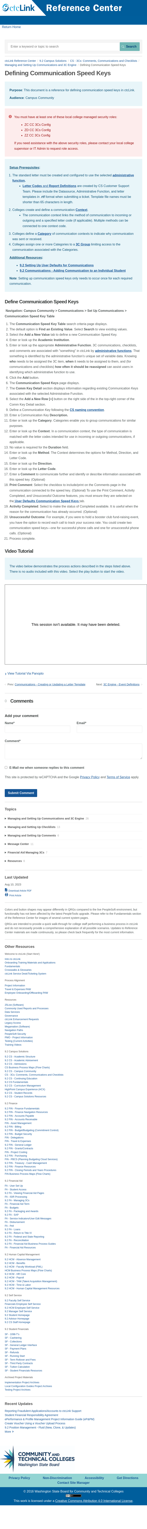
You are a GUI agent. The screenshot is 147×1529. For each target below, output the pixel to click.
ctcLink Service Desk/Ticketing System (25, 973)
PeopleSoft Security (15, 1034)
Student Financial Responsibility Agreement (31, 1415)
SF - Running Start (15, 1356)
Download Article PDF (20, 890)
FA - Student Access (15, 1189)
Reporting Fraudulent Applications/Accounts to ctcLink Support (43, 1410)
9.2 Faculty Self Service (17, 1300)
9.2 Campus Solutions (53, 60)
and (49, 186)
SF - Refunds (12, 1352)
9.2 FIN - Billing (13, 1126)
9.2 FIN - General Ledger (18, 1145)
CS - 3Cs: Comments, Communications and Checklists (103, 60)
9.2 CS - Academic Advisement (21, 1060)
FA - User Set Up (14, 1185)
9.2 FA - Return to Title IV (18, 1233)
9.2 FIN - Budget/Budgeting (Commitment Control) (31, 1130)
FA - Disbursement (15, 1222)
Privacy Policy (90, 777)
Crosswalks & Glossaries (18, 970)
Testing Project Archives (17, 1389)
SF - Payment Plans (15, 1348)
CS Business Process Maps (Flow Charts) (27, 1067)
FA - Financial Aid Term (17, 1204)
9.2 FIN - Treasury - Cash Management (26, 1163)
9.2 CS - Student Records (18, 1093)
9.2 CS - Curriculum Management (23, 1085)
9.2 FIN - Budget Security (18, 1134)
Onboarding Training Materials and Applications (30, 962)
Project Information (15, 985)
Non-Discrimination (57, 1478)
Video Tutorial (19, 551)
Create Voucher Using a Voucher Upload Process (35, 1423)
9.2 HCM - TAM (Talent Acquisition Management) (31, 1281)
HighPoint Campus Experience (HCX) (25, 1089)
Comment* (73, 749)
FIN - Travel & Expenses (18, 1141)
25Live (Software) (14, 1005)
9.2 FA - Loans (12, 1229)
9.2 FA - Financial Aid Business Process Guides (30, 1243)
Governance (11, 1015)
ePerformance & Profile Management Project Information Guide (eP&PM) (49, 1419)
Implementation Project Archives (22, 1382)
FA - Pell (9, 1226)
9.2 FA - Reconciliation (17, 1240)
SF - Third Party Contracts (19, 1363)
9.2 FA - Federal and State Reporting (24, 1236)
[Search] (73, 46)
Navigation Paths (14, 1030)
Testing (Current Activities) (19, 1041)
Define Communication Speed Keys (41, 302)
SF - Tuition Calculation (17, 1366)
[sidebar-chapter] (73, 819)
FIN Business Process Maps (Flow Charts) (27, 1174)
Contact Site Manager (73, 1482)
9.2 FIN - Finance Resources (20, 1166)
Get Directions (127, 1478)
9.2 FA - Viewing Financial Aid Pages (24, 1193)
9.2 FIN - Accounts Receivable (21, 1119)
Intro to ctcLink (13, 959)
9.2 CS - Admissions (15, 1064)
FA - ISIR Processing (16, 1196)
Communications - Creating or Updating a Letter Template (50, 684)
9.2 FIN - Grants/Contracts (19, 1148)
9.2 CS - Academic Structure (20, 1056)
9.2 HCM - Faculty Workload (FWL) (23, 1266)
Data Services (12, 1012)
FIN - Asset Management (18, 1123)
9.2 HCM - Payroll (14, 1277)
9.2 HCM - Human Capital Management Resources (32, 1288)
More (8, 1431)
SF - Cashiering (13, 1337)
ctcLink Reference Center (20, 60)
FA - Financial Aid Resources (20, 1247)
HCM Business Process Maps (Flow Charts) (28, 1270)
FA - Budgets (12, 1207)
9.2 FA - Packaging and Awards (21, 1211)
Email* (109, 727)
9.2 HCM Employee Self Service (22, 1307)
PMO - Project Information (19, 1037)
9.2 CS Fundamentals (16, 1082)
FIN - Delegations (14, 1137)
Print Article (15, 895)
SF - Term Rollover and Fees (20, 1359)
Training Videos (13, 1044)
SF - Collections (13, 1341)
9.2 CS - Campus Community (20, 1071)
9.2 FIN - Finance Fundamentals (22, 1108)
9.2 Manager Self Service (18, 1311)
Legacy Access (13, 1023)
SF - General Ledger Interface (21, 1345)
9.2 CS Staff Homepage (17, 1322)
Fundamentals (12, 966)
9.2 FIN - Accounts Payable (19, 1116)
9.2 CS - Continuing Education (21, 1078)
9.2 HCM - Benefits (15, 1263)
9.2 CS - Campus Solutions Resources (25, 1096)
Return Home (11, 27)
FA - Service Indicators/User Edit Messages (28, 1218)
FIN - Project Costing (16, 1152)
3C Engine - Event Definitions (121, 684)
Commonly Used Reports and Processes (26, 1008)
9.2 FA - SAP (12, 1214)
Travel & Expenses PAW (18, 989)
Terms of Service (118, 777)
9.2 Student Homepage (17, 1315)
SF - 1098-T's (12, 1334)
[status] (73, 94)
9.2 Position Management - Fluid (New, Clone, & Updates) (40, 1427)
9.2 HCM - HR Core (15, 1274)
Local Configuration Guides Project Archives (28, 1386)
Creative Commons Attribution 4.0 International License (93, 1501)
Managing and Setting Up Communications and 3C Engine (40, 65)
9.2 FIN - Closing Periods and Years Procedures (30, 1170)
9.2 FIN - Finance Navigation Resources (26, 1112)
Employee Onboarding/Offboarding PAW (26, 992)
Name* (37, 727)
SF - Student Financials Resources (23, 1370)
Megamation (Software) (17, 1026)
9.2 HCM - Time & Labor (18, 1285)
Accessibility (94, 1478)
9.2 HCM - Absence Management (23, 1259)
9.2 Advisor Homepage (17, 1318)
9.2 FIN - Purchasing (16, 1155)
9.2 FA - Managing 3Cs (17, 1200)
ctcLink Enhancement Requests (22, 1019)
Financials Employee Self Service (23, 1304)
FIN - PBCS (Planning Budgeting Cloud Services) (31, 1159)
